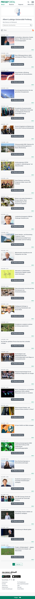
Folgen (17, 597)
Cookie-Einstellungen (7, 589)
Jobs (18, 585)
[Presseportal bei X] (11, 580)
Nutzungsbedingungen (22, 583)
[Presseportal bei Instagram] (13, 579)
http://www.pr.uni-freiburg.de (10, 22)
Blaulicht (11, 4)
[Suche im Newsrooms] (17, 25)
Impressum (4, 582)
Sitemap (19, 587)
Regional (20, 4)
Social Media (20, 589)
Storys (3, 4)
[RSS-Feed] (33, 30)
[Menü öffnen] (32, 2)
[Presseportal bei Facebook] (9, 580)
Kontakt (4, 583)
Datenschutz (5, 587)
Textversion (5, 585)
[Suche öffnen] (28, 2)
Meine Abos (31, 4)
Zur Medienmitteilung (17, 47)
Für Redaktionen (21, 582)
